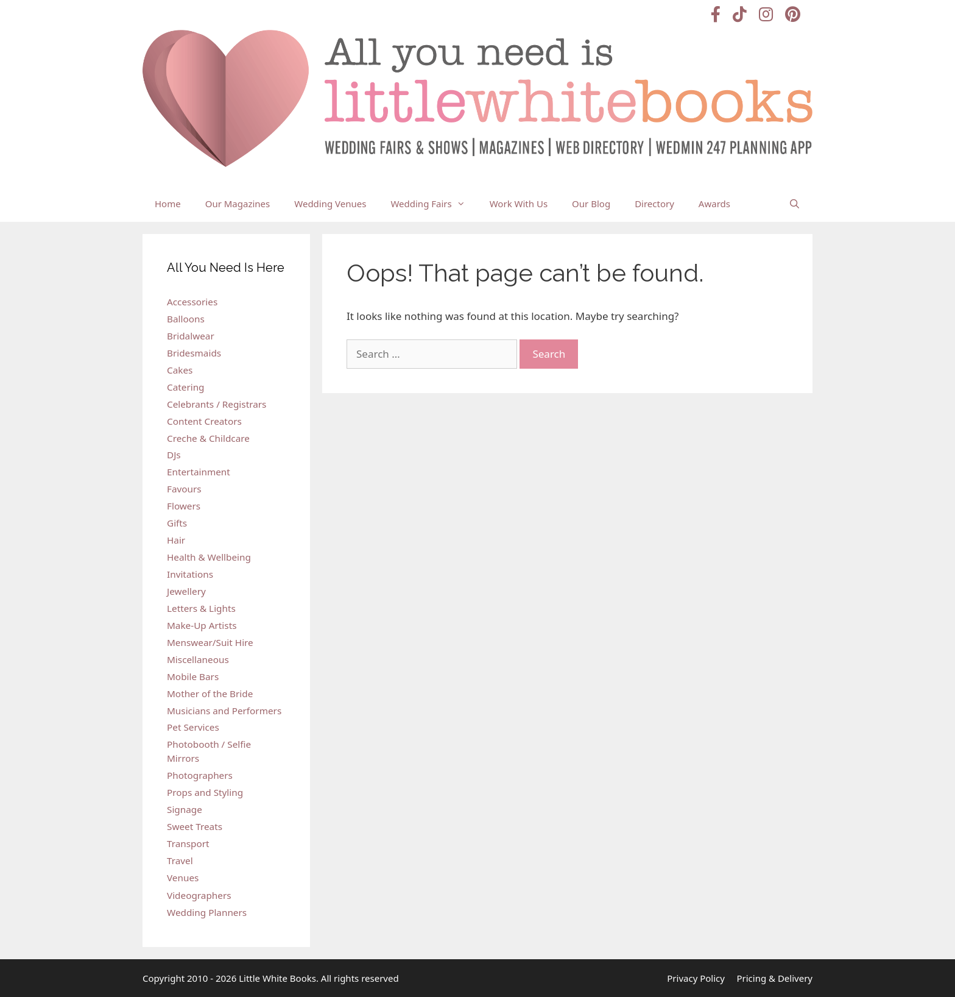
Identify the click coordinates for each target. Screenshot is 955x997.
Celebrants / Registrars (216, 404)
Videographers (199, 895)
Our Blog (591, 203)
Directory (654, 203)
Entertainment (198, 472)
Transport (188, 843)
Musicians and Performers (224, 710)
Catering (186, 387)
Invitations (190, 574)
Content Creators (204, 421)
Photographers (200, 775)
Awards (714, 203)
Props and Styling (205, 792)
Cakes (179, 370)
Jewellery (186, 591)
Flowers (183, 506)
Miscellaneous (198, 659)
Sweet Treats (194, 826)
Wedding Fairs (433, 203)
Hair (176, 540)
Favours (184, 489)
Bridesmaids (194, 353)
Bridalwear (190, 336)
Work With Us (519, 203)
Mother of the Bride (210, 693)
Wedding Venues (330, 203)
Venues (183, 877)
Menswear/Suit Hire (210, 642)
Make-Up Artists (201, 625)
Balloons (186, 319)
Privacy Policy (696, 978)
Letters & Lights (201, 608)
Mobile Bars (193, 676)
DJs (174, 455)
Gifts (177, 523)
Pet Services (193, 727)
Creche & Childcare (208, 438)
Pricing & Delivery (774, 978)
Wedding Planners (207, 912)
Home (168, 203)
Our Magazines (237, 203)
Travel (180, 860)
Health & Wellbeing (209, 557)
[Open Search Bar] (794, 203)
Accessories (192, 302)
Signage (184, 809)
